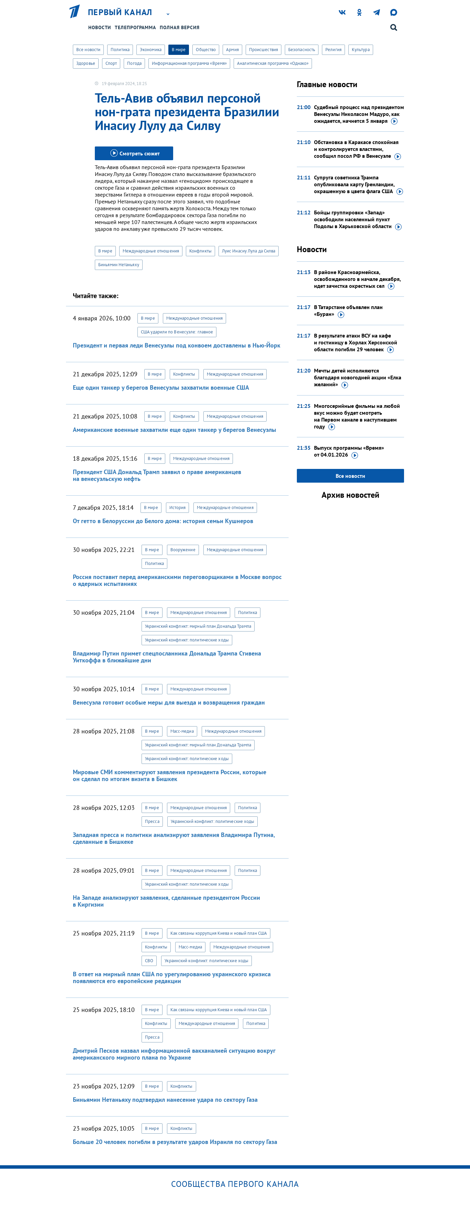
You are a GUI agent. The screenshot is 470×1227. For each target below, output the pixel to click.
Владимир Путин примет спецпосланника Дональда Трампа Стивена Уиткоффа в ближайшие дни (167, 656)
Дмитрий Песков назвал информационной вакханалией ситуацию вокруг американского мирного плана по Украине (174, 1054)
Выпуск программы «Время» (349, 451)
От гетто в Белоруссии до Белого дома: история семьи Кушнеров (163, 521)
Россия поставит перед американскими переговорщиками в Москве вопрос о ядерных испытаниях (177, 580)
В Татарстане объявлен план (348, 311)
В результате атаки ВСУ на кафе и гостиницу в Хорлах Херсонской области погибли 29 (355, 342)
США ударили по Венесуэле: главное (177, 332)
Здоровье (85, 63)
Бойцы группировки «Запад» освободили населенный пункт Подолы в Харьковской (358, 219)
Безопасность (301, 49)
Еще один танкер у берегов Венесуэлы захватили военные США (161, 387)
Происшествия (263, 49)
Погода (134, 63)
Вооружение (182, 550)
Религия (333, 49)
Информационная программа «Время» (189, 63)
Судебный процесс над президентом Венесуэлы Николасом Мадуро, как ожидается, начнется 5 (359, 114)
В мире (179, 49)
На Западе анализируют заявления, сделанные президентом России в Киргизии (166, 901)
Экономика (150, 49)
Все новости (88, 49)
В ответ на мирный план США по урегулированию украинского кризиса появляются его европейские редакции (172, 977)
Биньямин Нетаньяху (118, 265)
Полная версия (180, 27)
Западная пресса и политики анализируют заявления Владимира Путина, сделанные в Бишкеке (174, 838)
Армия (232, 49)
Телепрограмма (135, 27)
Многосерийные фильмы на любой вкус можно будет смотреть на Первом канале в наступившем (357, 416)
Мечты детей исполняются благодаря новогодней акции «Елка (357, 377)
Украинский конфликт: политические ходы (187, 640)
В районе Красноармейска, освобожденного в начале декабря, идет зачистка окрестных (357, 279)
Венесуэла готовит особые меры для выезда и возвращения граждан (169, 702)
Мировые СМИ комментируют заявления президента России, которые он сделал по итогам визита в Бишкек (169, 775)
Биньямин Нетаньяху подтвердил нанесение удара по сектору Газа (165, 1100)
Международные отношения (151, 251)
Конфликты (200, 251)
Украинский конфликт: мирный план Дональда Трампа (198, 626)
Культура (361, 49)
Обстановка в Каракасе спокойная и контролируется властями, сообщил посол (357, 149)
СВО (149, 961)
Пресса (152, 821)
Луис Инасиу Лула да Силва (249, 251)
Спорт (111, 63)
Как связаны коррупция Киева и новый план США (218, 933)
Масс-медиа (182, 731)
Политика (120, 49)
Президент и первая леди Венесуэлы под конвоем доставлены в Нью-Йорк (176, 345)
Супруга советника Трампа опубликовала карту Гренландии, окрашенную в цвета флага (358, 184)
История (177, 507)
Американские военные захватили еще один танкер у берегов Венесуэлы (174, 430)
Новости (99, 27)
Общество (206, 49)
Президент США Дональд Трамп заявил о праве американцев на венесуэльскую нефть (157, 475)
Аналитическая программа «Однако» (273, 63)
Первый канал (120, 12)
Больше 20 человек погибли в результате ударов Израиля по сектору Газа (175, 1142)
